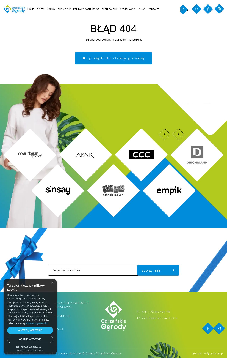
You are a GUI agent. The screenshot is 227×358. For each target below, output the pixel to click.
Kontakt (153, 9)
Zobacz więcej (196, 103)
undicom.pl (214, 353)
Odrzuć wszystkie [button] (30, 339)
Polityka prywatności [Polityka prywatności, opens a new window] (37, 323)
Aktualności (128, 9)
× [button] (52, 283)
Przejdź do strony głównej (113, 58)
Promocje (64, 9)
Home (30, 9)
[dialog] (30, 316)
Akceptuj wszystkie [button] (30, 330)
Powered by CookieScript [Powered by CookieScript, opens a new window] (30, 350)
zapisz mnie (158, 270)
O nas (141, 9)
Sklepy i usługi (46, 9)
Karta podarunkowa (86, 9)
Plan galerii (109, 9)
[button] (30, 346)
